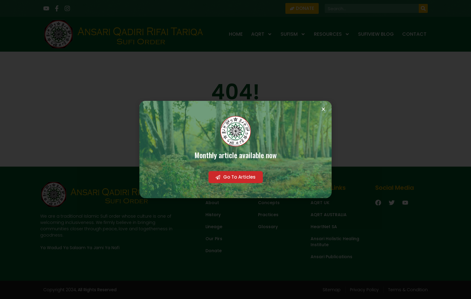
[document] (235, 149)
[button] (323, 109)
